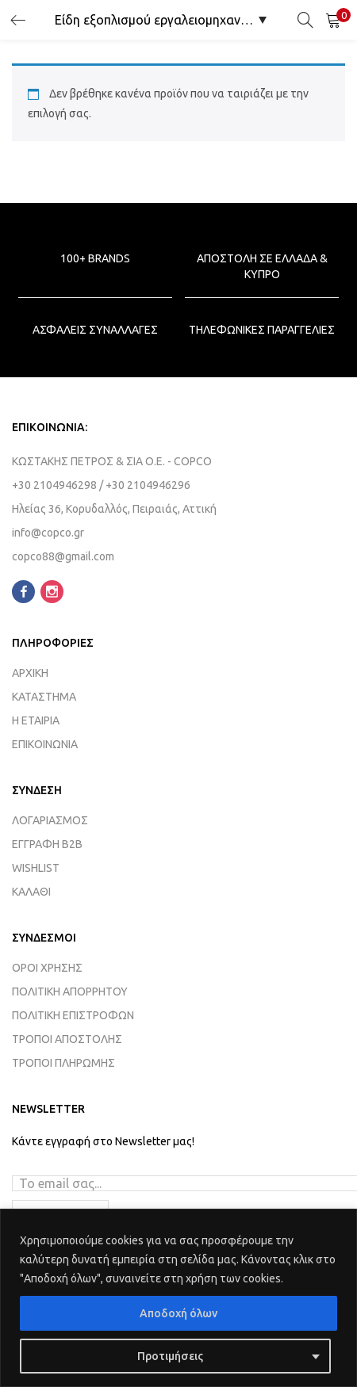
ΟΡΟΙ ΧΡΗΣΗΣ (47, 967)
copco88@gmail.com (63, 556)
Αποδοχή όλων (178, 1313)
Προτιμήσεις (170, 1356)
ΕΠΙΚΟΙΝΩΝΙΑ (45, 744)
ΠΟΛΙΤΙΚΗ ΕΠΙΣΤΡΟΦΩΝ (73, 1015)
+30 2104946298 (54, 485)
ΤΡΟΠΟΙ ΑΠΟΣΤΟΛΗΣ (67, 1039)
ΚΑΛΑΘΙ (31, 891)
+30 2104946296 (148, 485)
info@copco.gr (49, 532)
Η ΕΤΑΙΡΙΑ (36, 720)
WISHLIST (36, 868)
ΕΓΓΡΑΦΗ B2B (47, 844)
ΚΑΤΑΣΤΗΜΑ (44, 696)
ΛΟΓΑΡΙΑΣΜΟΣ (50, 820)
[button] (333, 20)
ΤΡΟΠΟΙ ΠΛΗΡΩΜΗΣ (63, 1062)
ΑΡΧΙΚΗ (30, 673)
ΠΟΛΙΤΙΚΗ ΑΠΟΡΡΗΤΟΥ (70, 991)
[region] (178, 1298)
